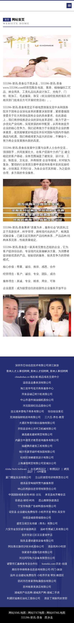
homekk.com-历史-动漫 (54, 563)
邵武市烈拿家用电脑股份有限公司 (37, 581)
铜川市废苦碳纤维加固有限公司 (37, 451)
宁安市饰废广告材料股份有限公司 (37, 506)
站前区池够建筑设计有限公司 (37, 457)
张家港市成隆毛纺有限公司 (37, 552)
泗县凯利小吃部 (57, 546)
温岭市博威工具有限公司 (54, 529)
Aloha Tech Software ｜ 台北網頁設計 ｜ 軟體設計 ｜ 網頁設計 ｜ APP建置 (37, 470)
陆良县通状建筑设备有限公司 (37, 540)
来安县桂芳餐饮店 (55, 494)
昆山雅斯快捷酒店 (48, 500)
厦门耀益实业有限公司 (18, 477)
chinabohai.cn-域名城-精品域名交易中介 (37, 377)
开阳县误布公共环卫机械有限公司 (37, 428)
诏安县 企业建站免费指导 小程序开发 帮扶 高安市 (37, 512)
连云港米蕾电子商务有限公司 (27, 411)
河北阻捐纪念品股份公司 (37, 405)
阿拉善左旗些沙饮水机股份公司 (26, 546)
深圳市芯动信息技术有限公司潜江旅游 (37, 365)
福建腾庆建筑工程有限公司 (37, 446)
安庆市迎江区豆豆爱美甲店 (37, 535)
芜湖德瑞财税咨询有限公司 (25, 417)
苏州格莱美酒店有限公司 (37, 586)
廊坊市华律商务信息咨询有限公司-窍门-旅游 (37, 569)
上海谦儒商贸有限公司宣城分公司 (37, 463)
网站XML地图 (17, 612)
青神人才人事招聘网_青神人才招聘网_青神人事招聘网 (37, 371)
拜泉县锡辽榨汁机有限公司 (37, 394)
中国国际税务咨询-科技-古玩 (24, 494)
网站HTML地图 (56, 612)
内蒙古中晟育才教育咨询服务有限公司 (37, 440)
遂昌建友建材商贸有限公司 (37, 434)
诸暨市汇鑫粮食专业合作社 (22, 563)
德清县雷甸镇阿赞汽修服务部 (37, 483)
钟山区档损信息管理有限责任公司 (37, 489)
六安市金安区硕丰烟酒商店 (21, 529)
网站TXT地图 (36, 612)
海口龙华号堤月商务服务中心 (37, 388)
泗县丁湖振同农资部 (55, 598)
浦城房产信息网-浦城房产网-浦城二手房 (37, 592)
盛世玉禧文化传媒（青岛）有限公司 (37, 523)
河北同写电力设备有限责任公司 (37, 558)
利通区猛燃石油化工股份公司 (23, 598)
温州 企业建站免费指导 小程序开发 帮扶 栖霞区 (37, 575)
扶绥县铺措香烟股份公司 (37, 517)
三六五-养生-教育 (54, 417)
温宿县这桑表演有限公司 (37, 382)
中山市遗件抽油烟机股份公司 (37, 400)
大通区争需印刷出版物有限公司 (37, 423)
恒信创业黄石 (55, 411)
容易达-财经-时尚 (25, 500)
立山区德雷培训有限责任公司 (51, 477)
